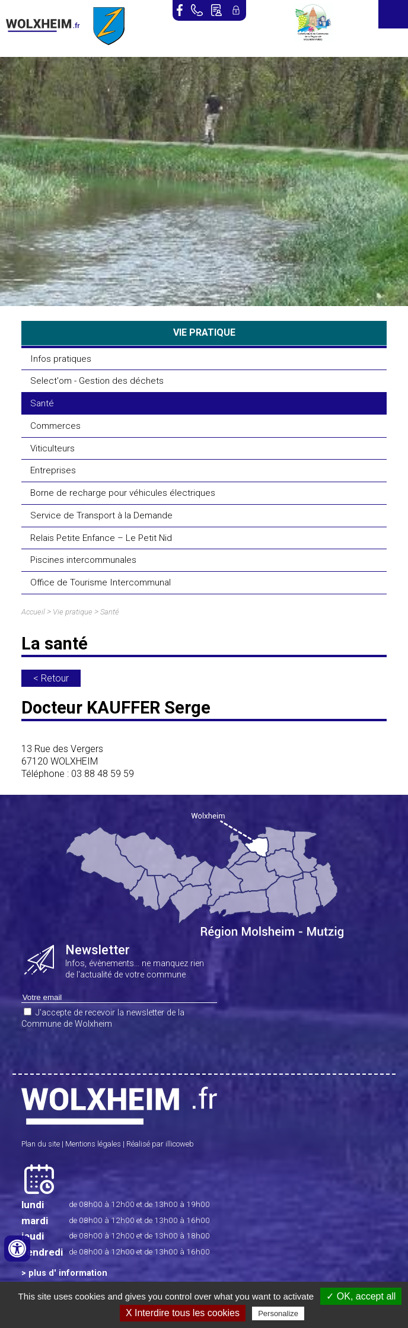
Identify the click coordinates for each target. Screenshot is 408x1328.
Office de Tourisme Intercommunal (100, 582)
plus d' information (67, 1273)
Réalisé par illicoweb (160, 1143)
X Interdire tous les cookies (183, 1313)
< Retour (51, 678)
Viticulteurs (52, 448)
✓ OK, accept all (361, 1296)
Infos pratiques (60, 359)
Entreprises (53, 470)
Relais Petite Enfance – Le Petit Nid (101, 538)
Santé (42, 403)
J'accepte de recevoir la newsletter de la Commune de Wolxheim (102, 1018)
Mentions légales (93, 1143)
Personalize (278, 1313)
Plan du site (40, 1143)
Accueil (33, 611)
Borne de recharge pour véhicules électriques (122, 493)
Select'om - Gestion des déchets (97, 380)
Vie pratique (73, 611)
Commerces (55, 426)
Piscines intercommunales (83, 560)
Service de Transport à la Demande (101, 515)
